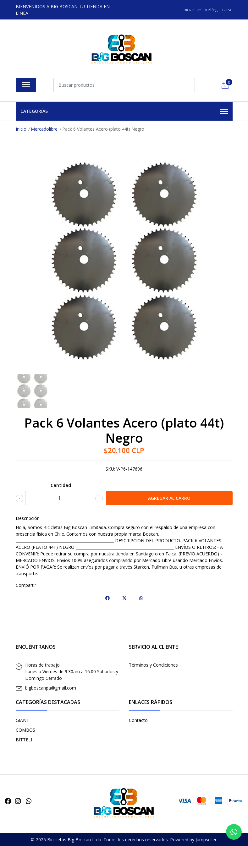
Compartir (26, 585)
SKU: (110, 469)
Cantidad (61, 485)
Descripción (28, 518)
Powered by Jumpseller (193, 840)
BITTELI (24, 740)
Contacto (138, 720)
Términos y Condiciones (153, 665)
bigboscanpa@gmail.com (50, 688)
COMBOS (25, 730)
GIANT (22, 720)
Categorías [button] (124, 111)
